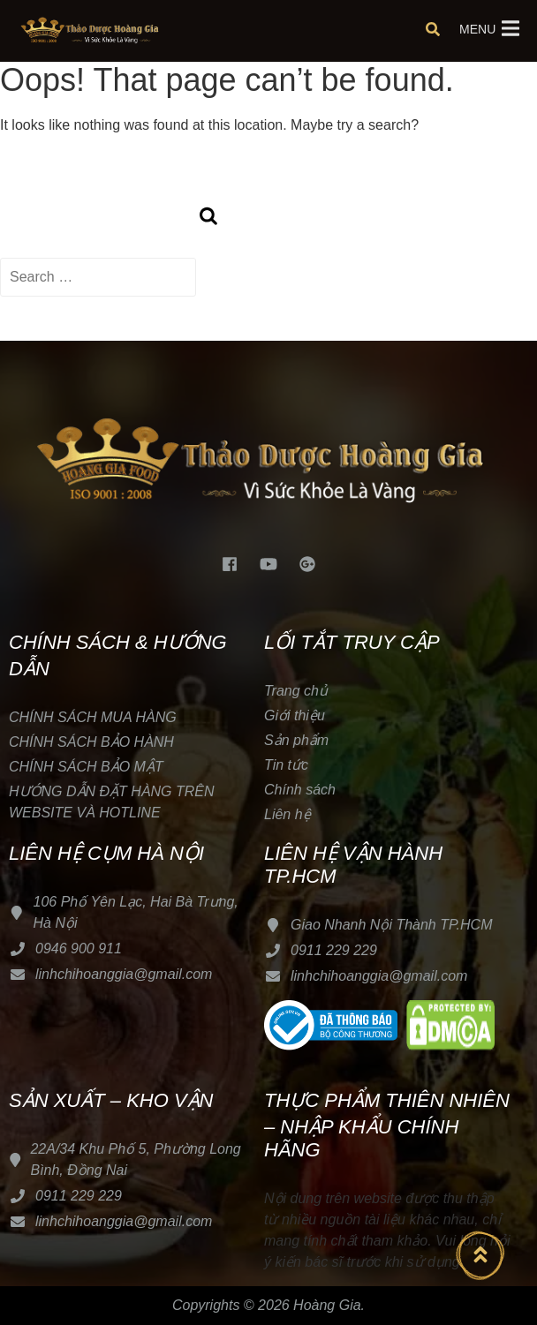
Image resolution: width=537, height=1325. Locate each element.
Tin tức (286, 764)
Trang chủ (296, 690)
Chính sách (300, 789)
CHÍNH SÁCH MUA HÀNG (94, 717)
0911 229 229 (334, 950)
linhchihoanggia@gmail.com (123, 974)
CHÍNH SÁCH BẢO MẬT (86, 766)
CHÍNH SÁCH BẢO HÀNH (91, 741)
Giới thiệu (294, 715)
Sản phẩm (296, 740)
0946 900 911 (78, 948)
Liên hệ (287, 814)
